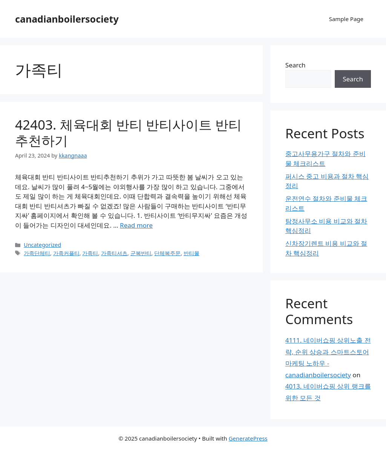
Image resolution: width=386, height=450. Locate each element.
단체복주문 (167, 253)
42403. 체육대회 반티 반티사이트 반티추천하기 (128, 132)
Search (295, 65)
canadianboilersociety (67, 18)
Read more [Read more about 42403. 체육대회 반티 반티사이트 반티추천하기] (136, 225)
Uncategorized (42, 244)
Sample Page (346, 19)
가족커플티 (66, 253)
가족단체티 (37, 253)
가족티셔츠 (114, 253)
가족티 (90, 253)
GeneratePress (247, 438)
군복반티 (141, 253)
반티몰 (191, 253)
